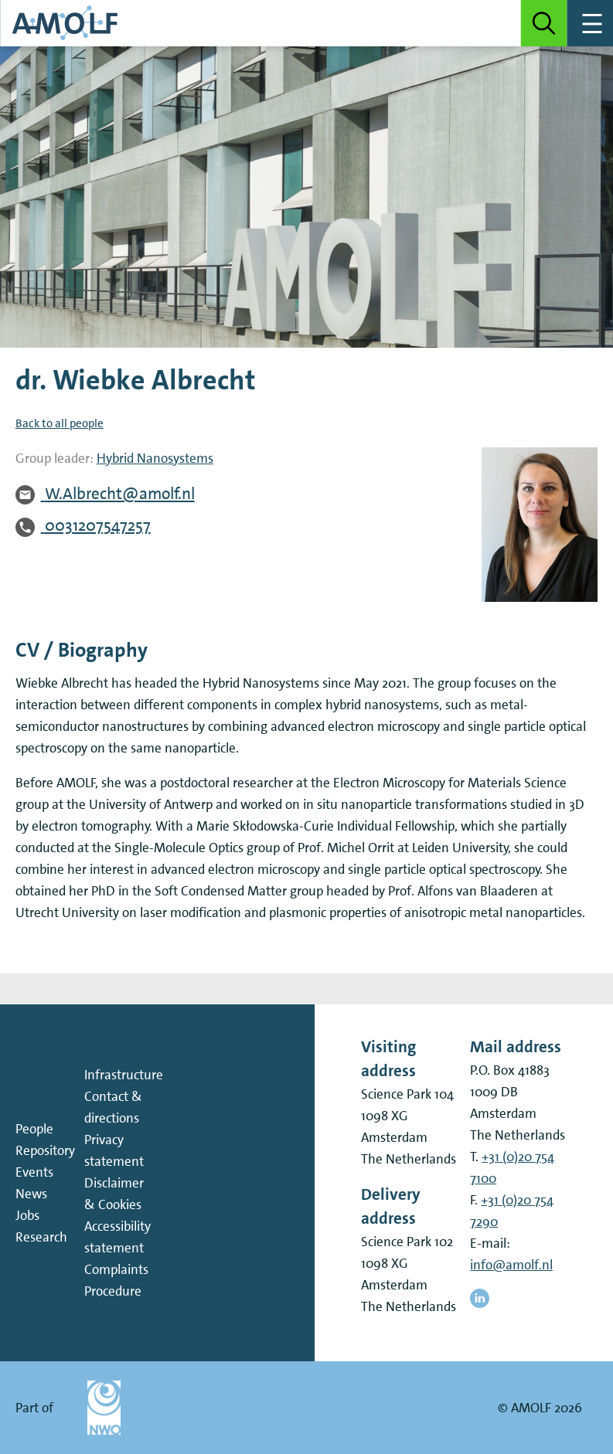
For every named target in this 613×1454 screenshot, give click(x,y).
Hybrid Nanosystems (155, 458)
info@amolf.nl (511, 1264)
